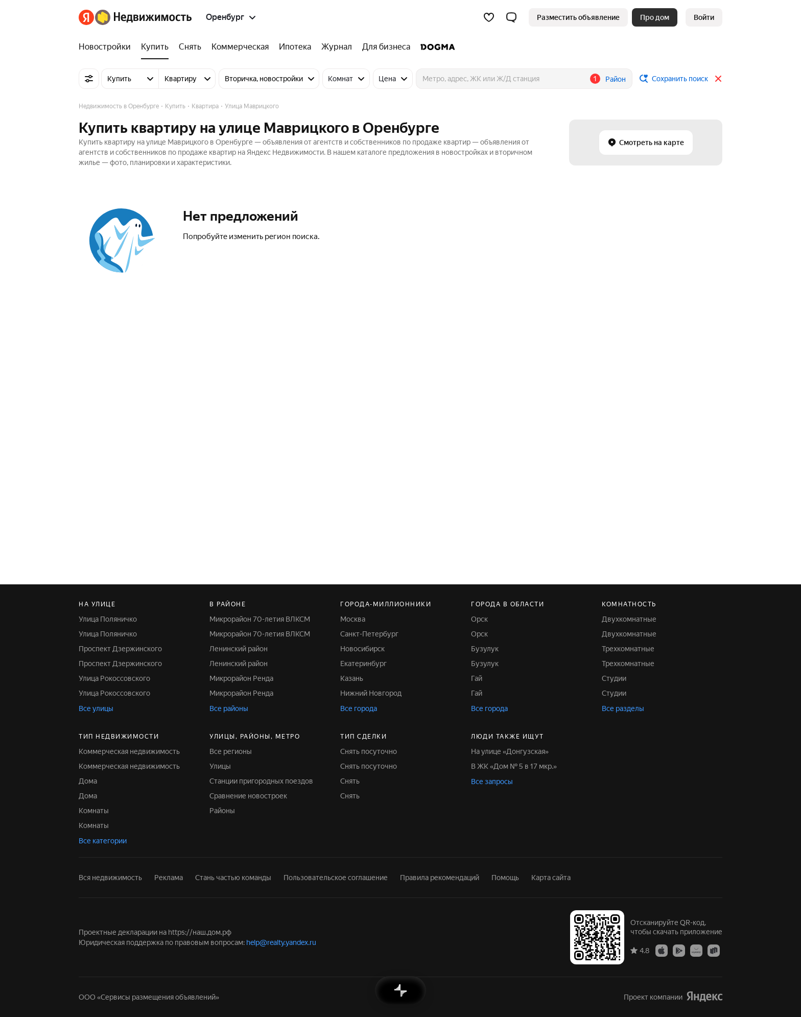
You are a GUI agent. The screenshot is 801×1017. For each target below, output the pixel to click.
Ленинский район (238, 649)
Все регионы (230, 751)
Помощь (505, 877)
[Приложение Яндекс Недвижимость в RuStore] (714, 950)
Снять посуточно (368, 751)
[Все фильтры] (89, 78)
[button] (511, 17)
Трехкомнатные (628, 649)
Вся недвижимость (110, 877)
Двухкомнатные (629, 619)
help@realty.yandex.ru (281, 942)
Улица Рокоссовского (114, 678)
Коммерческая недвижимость (129, 751)
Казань (351, 678)
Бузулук (485, 649)
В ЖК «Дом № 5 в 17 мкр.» (514, 766)
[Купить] (155, 47)
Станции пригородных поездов (261, 781)
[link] (704, 17)
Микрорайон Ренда (241, 678)
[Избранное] (489, 17)
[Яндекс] (86, 17)
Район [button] (615, 79)
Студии (614, 678)
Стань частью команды (233, 877)
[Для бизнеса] (386, 47)
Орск (479, 619)
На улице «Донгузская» (510, 751)
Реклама (168, 877)
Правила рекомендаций (439, 877)
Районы (222, 811)
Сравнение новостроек (248, 796)
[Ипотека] (295, 47)
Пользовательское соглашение (336, 877)
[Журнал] (336, 47)
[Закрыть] (718, 79)
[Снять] (190, 47)
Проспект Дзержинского (120, 649)
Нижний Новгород (371, 693)
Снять (350, 781)
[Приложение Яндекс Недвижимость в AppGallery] (696, 950)
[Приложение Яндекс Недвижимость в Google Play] (679, 950)
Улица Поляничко (108, 619)
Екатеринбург (363, 663)
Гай (476, 678)
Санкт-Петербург (369, 634)
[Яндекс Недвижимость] (143, 17)
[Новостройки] (107, 47)
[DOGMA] (435, 47)
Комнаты (94, 811)
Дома (88, 781)
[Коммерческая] (240, 47)
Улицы (220, 766)
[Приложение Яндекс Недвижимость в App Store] (661, 950)
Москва (352, 619)
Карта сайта (551, 877)
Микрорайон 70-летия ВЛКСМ (259, 619)
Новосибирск (362, 649)
